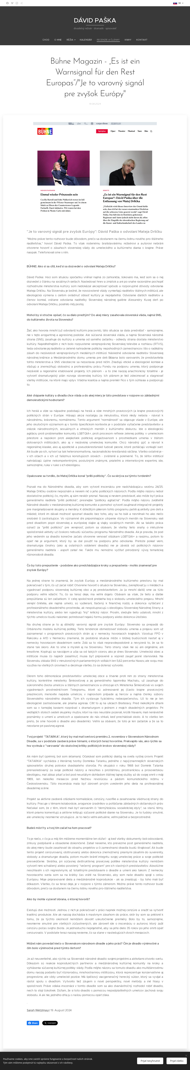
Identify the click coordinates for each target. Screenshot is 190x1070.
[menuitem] (48, 40)
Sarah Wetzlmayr (38, 1010)
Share (33, 1023)
